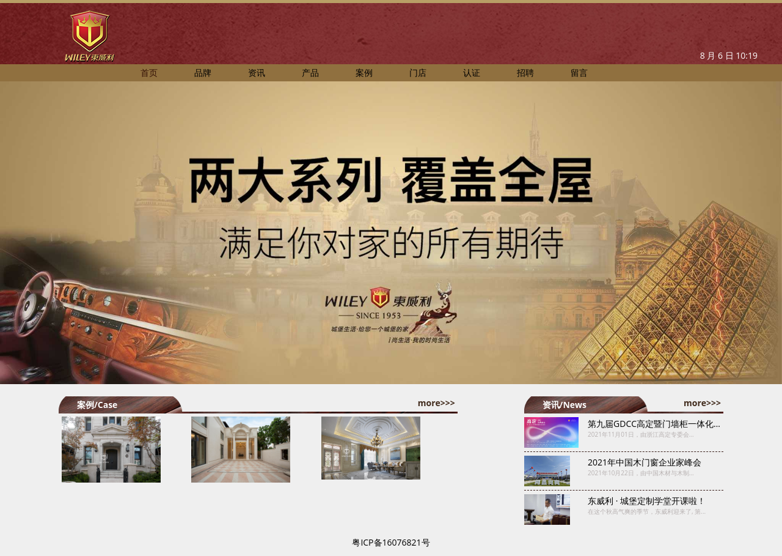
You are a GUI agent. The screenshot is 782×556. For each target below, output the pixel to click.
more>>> (436, 403)
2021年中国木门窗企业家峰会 (644, 462)
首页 (149, 72)
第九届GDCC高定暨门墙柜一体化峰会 (659, 423)
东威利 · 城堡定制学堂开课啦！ (647, 500)
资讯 (256, 72)
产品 (310, 72)
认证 (471, 72)
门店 (417, 72)
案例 (364, 72)
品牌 (202, 72)
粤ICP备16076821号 (390, 542)
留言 (579, 72)
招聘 (525, 72)
